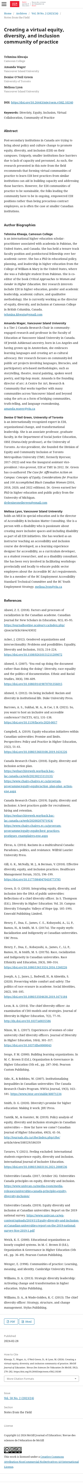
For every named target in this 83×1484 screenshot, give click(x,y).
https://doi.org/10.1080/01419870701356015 (33, 684)
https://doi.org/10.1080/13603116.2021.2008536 (35, 1167)
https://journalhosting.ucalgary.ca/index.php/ (34, 625)
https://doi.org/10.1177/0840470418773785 (32, 879)
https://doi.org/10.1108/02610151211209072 (33, 654)
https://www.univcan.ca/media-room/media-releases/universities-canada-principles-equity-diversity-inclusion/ (35, 1191)
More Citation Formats (20, 1379)
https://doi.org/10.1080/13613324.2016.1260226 (35, 967)
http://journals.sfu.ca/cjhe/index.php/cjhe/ (32, 1137)
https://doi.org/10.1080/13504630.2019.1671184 (35, 997)
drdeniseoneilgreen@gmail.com (25, 503)
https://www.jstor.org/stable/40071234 (35, 1094)
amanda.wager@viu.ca (19, 409)
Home (7, 13)
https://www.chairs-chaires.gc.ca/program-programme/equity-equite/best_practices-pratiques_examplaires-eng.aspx (32, 831)
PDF (12, 1321)
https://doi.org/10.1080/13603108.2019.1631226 (35, 752)
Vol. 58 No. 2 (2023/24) (45, 13)
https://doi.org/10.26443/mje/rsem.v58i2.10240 (42, 102)
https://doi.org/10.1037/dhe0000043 (27, 1045)
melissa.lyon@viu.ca (48, 587)
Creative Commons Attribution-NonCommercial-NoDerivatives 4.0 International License (41, 1462)
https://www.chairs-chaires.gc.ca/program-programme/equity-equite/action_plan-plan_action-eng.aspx (38, 786)
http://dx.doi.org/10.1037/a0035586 (27, 1021)
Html (28, 1321)
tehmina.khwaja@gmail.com (23, 314)
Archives (21, 13)
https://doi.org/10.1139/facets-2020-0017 (30, 722)
